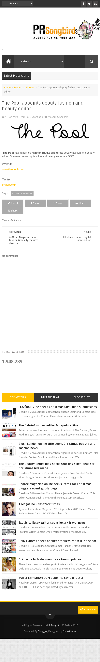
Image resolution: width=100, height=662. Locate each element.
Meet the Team (50, 390)
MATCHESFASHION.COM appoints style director (51, 570)
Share (30, 203)
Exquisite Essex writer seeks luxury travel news (52, 515)
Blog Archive (82, 390)
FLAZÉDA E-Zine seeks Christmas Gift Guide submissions (58, 399)
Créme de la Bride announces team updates (50, 552)
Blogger (42, 623)
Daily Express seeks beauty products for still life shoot (57, 533)
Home (7, 87)
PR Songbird (54, 618)
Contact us (88, 602)
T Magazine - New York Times (39, 497)
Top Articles (18, 390)
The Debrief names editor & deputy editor (48, 418)
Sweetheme (69, 623)
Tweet (11, 203)
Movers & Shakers (24, 87)
